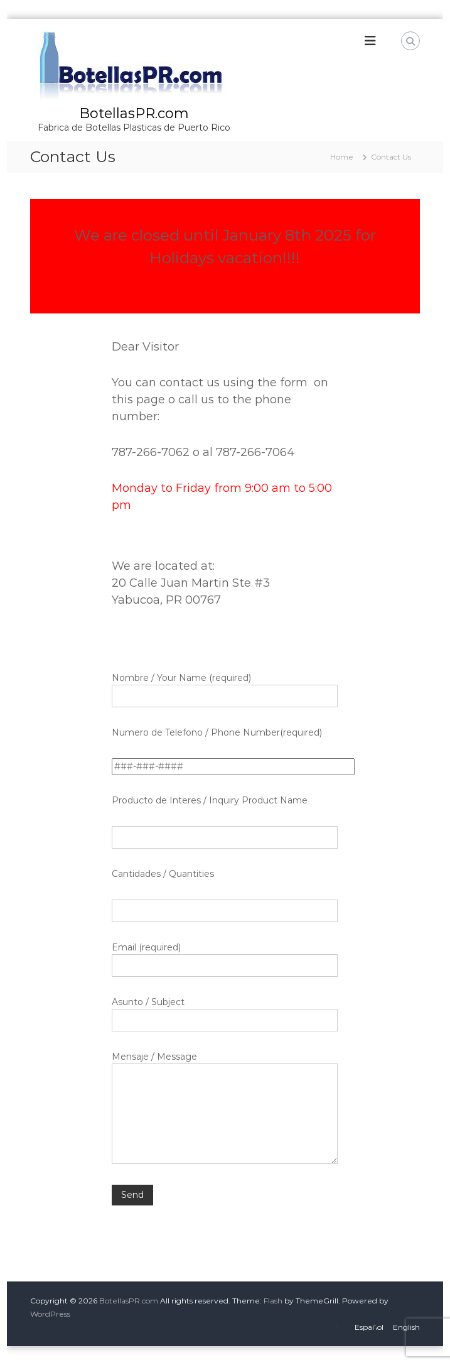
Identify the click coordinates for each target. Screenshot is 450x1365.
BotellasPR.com (134, 113)
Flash (273, 1300)
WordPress (50, 1314)
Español (369, 1327)
